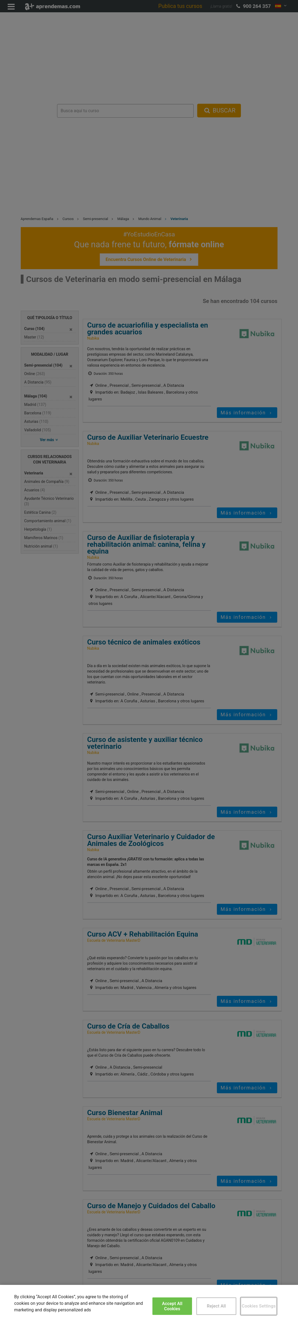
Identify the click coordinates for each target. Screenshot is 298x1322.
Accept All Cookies (172, 1306)
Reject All (216, 1306)
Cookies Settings (259, 1306)
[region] (149, 1303)
